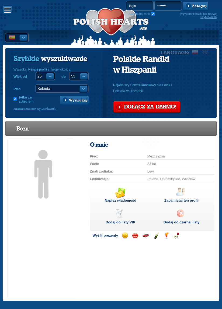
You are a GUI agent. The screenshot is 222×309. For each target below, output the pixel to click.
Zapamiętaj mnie (139, 13)
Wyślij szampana (156, 236)
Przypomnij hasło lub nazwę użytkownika (198, 15)
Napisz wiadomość (120, 200)
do (63, 77)
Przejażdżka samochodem (145, 236)
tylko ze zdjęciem (26, 99)
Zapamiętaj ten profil (181, 200)
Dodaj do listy (120, 222)
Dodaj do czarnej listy (182, 222)
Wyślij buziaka (135, 236)
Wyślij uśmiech (125, 236)
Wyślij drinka (166, 236)
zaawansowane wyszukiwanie (34, 109)
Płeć (17, 89)
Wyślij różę (177, 236)
